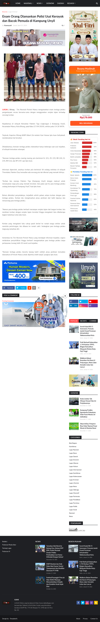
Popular (73, 321)
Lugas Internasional (75, 470)
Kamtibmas (72, 446)
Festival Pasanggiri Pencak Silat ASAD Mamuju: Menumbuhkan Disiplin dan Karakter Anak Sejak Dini (55, 582)
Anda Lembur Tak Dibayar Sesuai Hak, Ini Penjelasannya (88, 401)
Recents (83, 321)
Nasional (72, 513)
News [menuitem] (39, 3)
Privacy (85, 619)
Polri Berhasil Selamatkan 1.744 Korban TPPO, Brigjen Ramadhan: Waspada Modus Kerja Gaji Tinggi (89, 346)
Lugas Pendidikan (74, 500)
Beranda (4, 12)
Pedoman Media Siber (9, 545)
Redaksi (4, 541)
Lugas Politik (73, 506)
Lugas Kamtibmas (74, 473)
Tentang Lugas (6, 548)
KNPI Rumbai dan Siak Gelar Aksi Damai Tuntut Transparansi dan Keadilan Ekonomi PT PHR (55, 567)
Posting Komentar (8, 301)
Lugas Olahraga (74, 490)
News (71, 516)
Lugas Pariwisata (74, 496)
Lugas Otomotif (74, 493)
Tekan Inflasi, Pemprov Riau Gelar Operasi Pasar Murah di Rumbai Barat (88, 426)
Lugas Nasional (74, 450)
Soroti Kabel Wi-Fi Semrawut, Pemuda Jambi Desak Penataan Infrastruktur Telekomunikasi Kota (88, 331)
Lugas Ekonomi (74, 460)
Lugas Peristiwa (74, 503)
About (78, 619)
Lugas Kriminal (13, 12)
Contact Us (94, 619)
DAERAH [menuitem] (60, 3)
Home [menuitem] (18, 3)
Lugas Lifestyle (74, 483)
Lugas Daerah (73, 456)
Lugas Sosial (73, 510)
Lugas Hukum (73, 466)
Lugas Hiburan (73, 463)
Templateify (13, 619)
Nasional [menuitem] (28, 3)
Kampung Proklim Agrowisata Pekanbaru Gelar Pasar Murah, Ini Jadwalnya (88, 413)
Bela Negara (73, 443)
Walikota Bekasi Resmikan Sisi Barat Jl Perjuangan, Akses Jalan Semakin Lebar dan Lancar (88, 362)
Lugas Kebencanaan (75, 476)
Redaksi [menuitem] (70, 3)
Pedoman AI (6, 551)
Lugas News (73, 453)
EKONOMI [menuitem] (50, 3)
